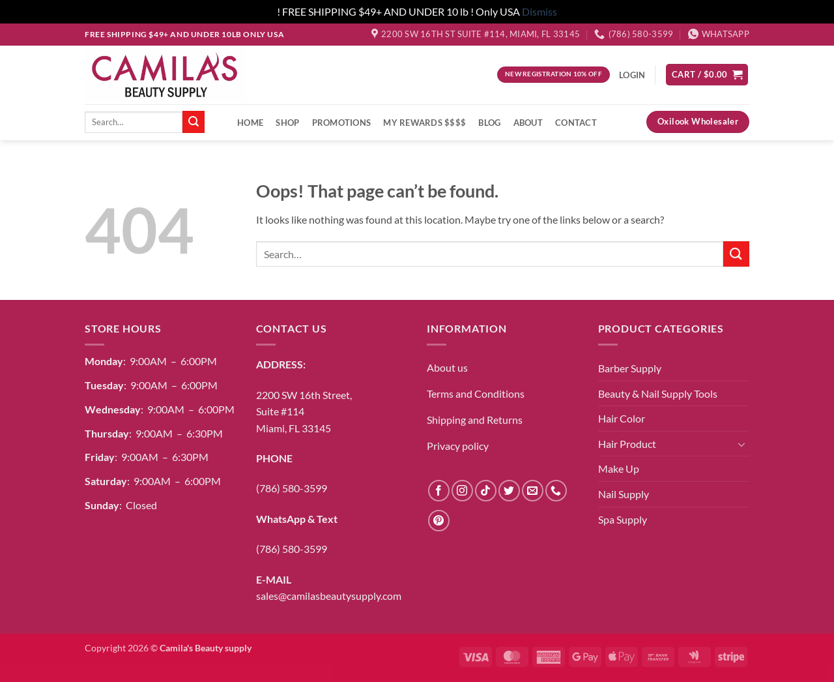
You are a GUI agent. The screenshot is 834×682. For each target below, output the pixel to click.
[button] (707, 74)
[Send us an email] (532, 490)
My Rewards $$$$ (424, 122)
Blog (489, 122)
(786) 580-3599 (291, 488)
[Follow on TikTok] (485, 490)
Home (250, 122)
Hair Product (627, 443)
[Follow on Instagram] (462, 490)
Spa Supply (622, 519)
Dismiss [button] (539, 11)
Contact (576, 122)
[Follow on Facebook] (439, 490)
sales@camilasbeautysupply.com (328, 595)
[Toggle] (741, 444)
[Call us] (556, 490)
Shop (287, 122)
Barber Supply (629, 368)
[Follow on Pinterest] (439, 520)
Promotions (341, 122)
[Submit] (193, 122)
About (528, 122)
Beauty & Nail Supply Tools (657, 393)
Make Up (618, 468)
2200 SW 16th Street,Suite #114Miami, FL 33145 (304, 411)
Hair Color (621, 418)
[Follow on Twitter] (509, 490)
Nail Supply (623, 494)
